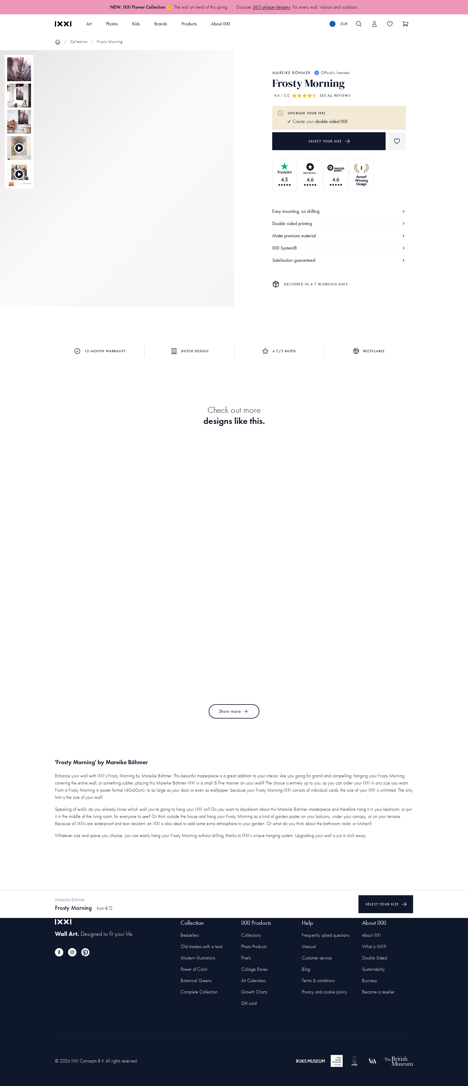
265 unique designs (271, 7)
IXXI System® (339, 248)
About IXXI (220, 24)
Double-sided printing (339, 223)
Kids (136, 24)
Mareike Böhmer (291, 72)
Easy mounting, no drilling (339, 211)
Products (189, 24)
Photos (112, 24)
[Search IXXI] (359, 24)
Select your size (329, 141)
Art (89, 24)
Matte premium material (339, 236)
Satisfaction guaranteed (339, 260)
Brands (160, 24)
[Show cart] (405, 24)
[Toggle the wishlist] (390, 24)
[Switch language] (338, 24)
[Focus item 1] (117, 183)
